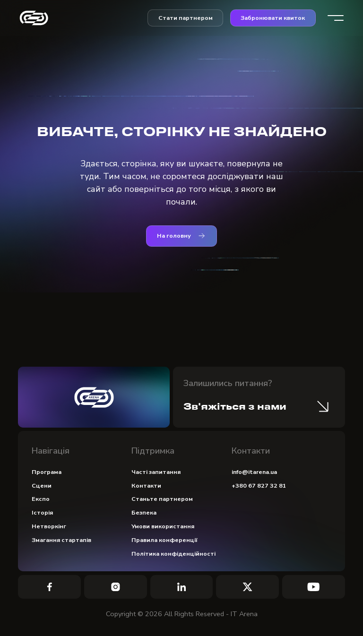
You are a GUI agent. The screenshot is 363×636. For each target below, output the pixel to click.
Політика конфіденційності (173, 554)
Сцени (42, 485)
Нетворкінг (49, 526)
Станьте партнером (162, 499)
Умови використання (162, 526)
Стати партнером (185, 18)
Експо (41, 499)
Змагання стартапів (61, 540)
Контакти (146, 485)
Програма (46, 472)
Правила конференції (164, 540)
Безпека (143, 512)
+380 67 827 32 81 (259, 485)
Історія (42, 512)
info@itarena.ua (254, 472)
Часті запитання (156, 472)
